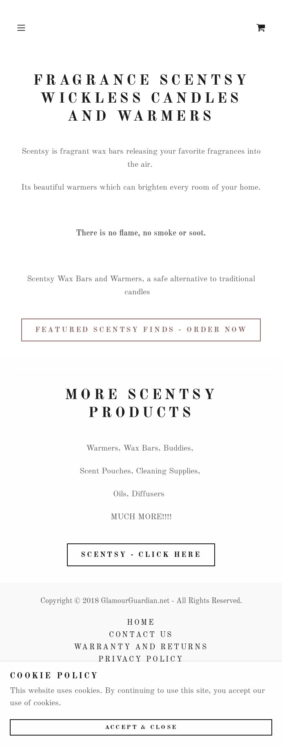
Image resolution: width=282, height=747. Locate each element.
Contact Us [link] (141, 635)
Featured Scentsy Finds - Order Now (141, 330)
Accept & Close (141, 728)
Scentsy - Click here (141, 555)
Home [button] (141, 622)
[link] (261, 28)
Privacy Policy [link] (141, 659)
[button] (32, 28)
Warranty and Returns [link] (141, 647)
